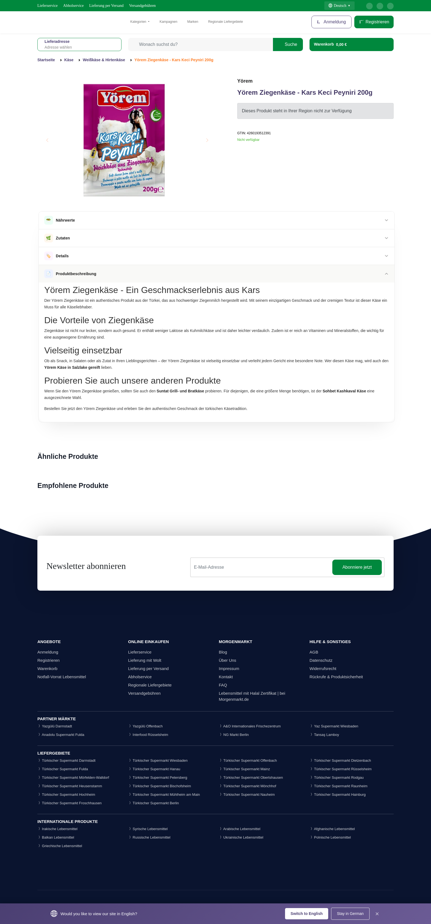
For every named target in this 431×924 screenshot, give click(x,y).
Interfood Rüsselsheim (148, 735)
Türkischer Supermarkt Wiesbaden (158, 760)
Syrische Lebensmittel (148, 829)
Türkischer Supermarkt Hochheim (66, 794)
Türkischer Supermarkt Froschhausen (69, 803)
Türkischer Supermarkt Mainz (244, 769)
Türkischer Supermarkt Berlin (153, 803)
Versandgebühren (142, 6)
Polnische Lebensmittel (330, 837)
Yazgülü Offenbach (145, 726)
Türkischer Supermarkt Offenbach (248, 760)
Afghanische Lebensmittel (332, 829)
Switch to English (307, 913)
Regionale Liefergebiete (225, 22)
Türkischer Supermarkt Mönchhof (247, 786)
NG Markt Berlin (234, 735)
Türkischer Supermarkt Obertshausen (251, 777)
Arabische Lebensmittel (239, 829)
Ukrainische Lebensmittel (241, 837)
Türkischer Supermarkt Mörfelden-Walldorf (73, 777)
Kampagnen (168, 22)
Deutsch (337, 6)
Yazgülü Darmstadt (54, 726)
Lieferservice (47, 6)
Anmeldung (331, 21)
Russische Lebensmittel (149, 837)
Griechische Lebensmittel (59, 846)
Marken (192, 22)
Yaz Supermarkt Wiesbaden (334, 726)
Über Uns (227, 660)
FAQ (223, 685)
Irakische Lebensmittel (57, 829)
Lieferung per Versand (106, 6)
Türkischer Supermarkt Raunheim (339, 786)
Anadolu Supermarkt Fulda (60, 735)
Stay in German (350, 913)
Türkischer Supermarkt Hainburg (338, 794)
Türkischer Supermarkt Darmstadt (66, 760)
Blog (223, 652)
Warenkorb (47, 668)
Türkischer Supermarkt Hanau (154, 769)
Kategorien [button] (138, 22)
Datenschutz (321, 660)
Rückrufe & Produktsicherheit (336, 676)
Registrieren (374, 21)
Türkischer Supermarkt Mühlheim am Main (164, 794)
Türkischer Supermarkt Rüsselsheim (341, 769)
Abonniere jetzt (357, 567)
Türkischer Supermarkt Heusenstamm (69, 786)
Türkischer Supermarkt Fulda (62, 769)
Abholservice (73, 6)
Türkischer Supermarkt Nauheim (247, 794)
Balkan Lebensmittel (55, 837)
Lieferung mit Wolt (144, 660)
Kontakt (226, 676)
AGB (314, 652)
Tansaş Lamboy (324, 735)
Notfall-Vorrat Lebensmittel (61, 676)
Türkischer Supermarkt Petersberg (157, 777)
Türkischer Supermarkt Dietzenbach (340, 760)
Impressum (229, 668)
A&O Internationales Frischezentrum (250, 726)
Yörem (245, 81)
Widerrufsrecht (323, 668)
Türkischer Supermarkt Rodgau (337, 777)
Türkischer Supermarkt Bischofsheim (159, 786)
